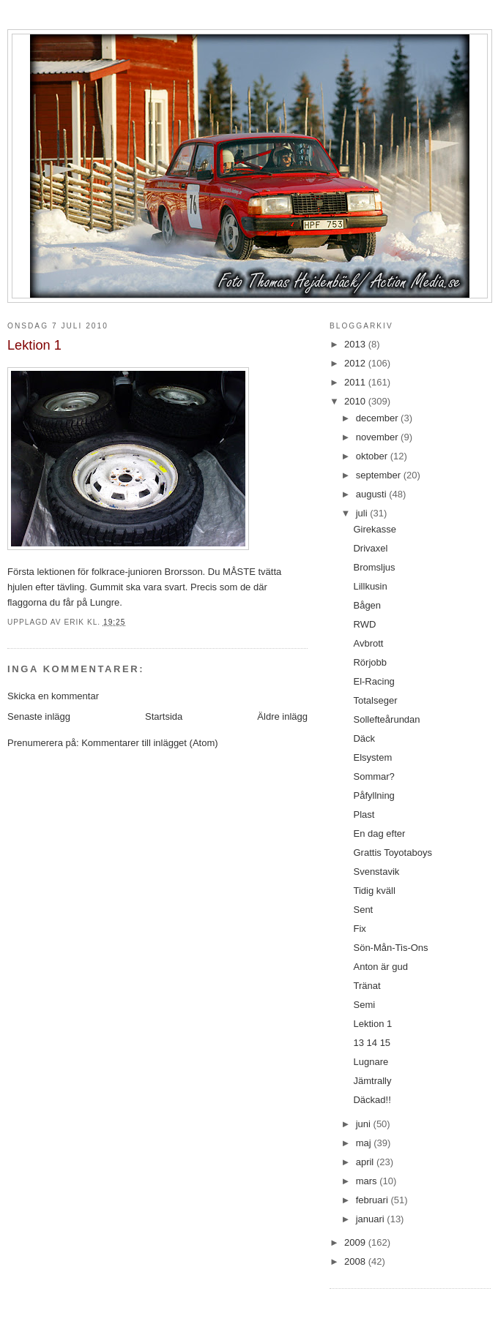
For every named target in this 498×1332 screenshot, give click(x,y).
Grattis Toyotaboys (392, 852)
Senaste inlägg (38, 716)
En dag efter (379, 833)
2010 (356, 401)
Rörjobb (370, 662)
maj (365, 1142)
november (378, 437)
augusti (373, 494)
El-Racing (373, 681)
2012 (356, 363)
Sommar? (373, 776)
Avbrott (368, 643)
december (378, 418)
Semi (364, 1004)
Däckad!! (371, 1099)
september (380, 475)
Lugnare (370, 1061)
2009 (356, 1242)
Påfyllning (373, 795)
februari (373, 1199)
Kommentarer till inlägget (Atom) (149, 742)
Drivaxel (370, 548)
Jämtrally (372, 1080)
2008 (356, 1261)
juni (365, 1123)
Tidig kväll (374, 890)
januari (371, 1219)
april (366, 1161)
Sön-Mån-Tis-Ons (390, 947)
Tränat (366, 985)
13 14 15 (371, 1042)
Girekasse (374, 529)
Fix (359, 928)
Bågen (367, 605)
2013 (356, 344)
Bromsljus (374, 567)
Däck (364, 738)
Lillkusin (370, 586)
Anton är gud (380, 966)
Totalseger (375, 700)
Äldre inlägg (282, 716)
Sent (363, 909)
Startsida (163, 716)
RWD (364, 624)
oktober (373, 456)
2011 (356, 382)
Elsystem (372, 757)
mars (368, 1180)
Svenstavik (376, 871)
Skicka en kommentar (53, 696)
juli (363, 513)
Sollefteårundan (386, 719)
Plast (363, 814)
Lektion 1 (372, 1023)
